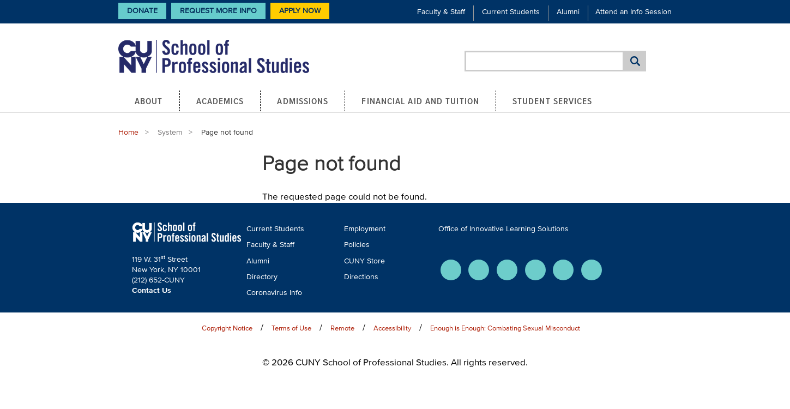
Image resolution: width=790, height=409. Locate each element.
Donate (142, 11)
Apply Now (300, 11)
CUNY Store (364, 261)
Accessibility (392, 328)
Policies (357, 244)
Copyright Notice (227, 328)
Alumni (568, 12)
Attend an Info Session (633, 12)
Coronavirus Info (274, 292)
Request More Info (218, 11)
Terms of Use (291, 328)
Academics (220, 101)
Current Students (511, 12)
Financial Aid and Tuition (420, 101)
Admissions (302, 101)
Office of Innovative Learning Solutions (503, 229)
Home (128, 132)
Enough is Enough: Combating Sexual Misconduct (505, 328)
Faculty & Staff (441, 12)
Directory (262, 277)
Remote (342, 328)
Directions (361, 277)
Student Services (552, 101)
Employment (364, 229)
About (149, 101)
